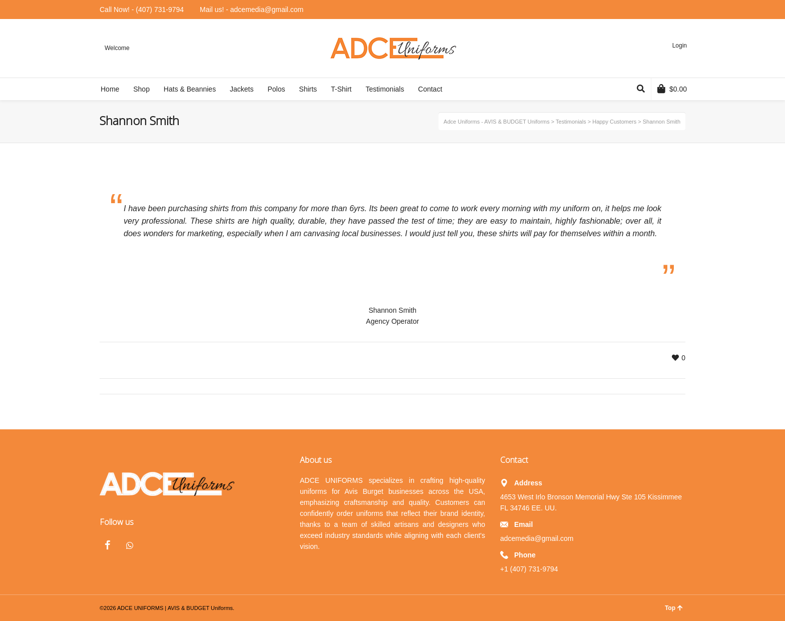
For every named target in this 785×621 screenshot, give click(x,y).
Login (679, 45)
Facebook (108, 545)
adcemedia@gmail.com (537, 538)
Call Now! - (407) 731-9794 (142, 10)
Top (674, 607)
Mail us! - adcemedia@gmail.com (251, 10)
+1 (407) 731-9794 (529, 569)
